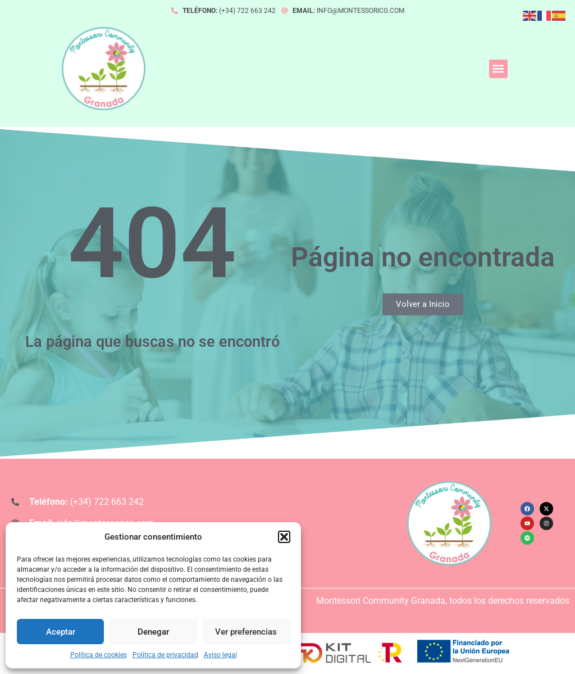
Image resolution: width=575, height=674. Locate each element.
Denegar (153, 632)
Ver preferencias (246, 632)
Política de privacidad (165, 655)
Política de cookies (98, 655)
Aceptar (60, 632)
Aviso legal (220, 655)
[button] (284, 536)
